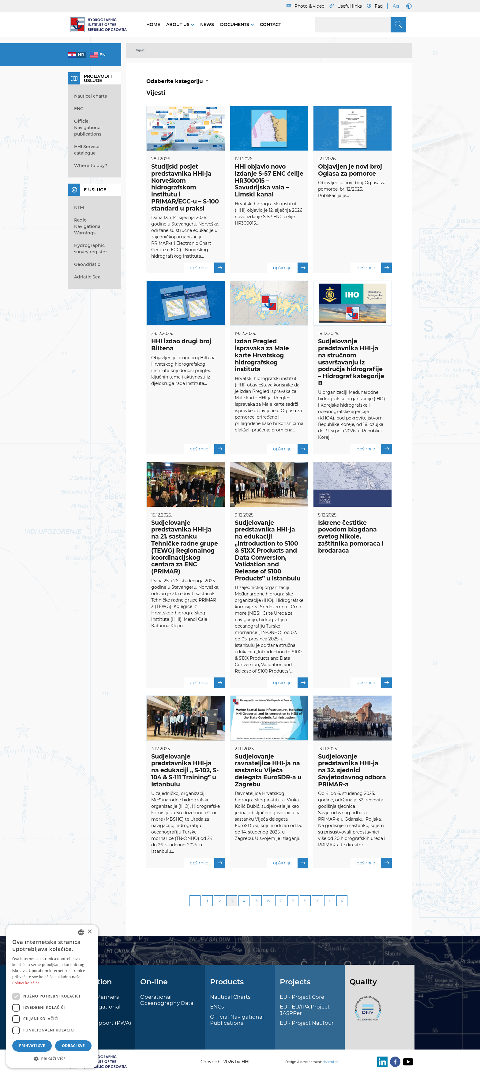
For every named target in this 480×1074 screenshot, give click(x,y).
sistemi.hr (330, 1062)
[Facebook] (394, 1061)
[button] (52, 1059)
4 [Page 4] (244, 901)
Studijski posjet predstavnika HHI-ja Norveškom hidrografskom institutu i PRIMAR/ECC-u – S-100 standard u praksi (185, 187)
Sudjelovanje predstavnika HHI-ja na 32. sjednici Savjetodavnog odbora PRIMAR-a (352, 770)
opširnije (207, 268)
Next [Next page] (329, 901)
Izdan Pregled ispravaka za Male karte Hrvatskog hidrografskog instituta (262, 355)
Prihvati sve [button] (32, 1045)
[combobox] (81, 932)
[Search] (360, 24)
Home (153, 24)
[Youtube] (406, 1061)
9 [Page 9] (305, 901)
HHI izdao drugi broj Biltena (181, 345)
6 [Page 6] (268, 901)
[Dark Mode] (407, 6)
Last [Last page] (341, 901)
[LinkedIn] (381, 1061)
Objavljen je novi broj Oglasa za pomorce (350, 170)
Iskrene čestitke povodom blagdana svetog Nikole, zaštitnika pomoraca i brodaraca (351, 536)
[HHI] (101, 25)
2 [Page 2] (220, 901)
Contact (270, 24)
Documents (235, 24)
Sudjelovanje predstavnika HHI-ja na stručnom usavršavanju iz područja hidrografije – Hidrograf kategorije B (351, 362)
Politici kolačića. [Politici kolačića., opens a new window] (26, 983)
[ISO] (366, 1012)
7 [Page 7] (280, 901)
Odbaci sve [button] (73, 1045)
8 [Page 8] (293, 901)
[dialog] (52, 996)
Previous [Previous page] (195, 901)
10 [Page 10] (317, 901)
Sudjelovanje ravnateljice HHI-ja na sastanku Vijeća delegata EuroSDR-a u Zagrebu (268, 770)
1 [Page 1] (207, 901)
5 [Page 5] (256, 901)
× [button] (89, 932)
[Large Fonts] (395, 6)
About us (178, 24)
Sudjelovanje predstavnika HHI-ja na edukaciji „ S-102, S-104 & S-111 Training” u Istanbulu (185, 770)
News (207, 24)
